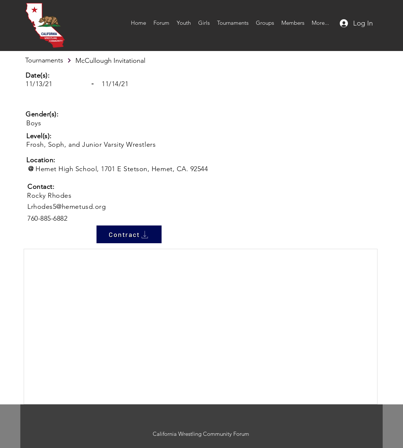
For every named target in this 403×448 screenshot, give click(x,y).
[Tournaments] (48, 60)
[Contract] (129, 234)
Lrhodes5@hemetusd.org (66, 207)
